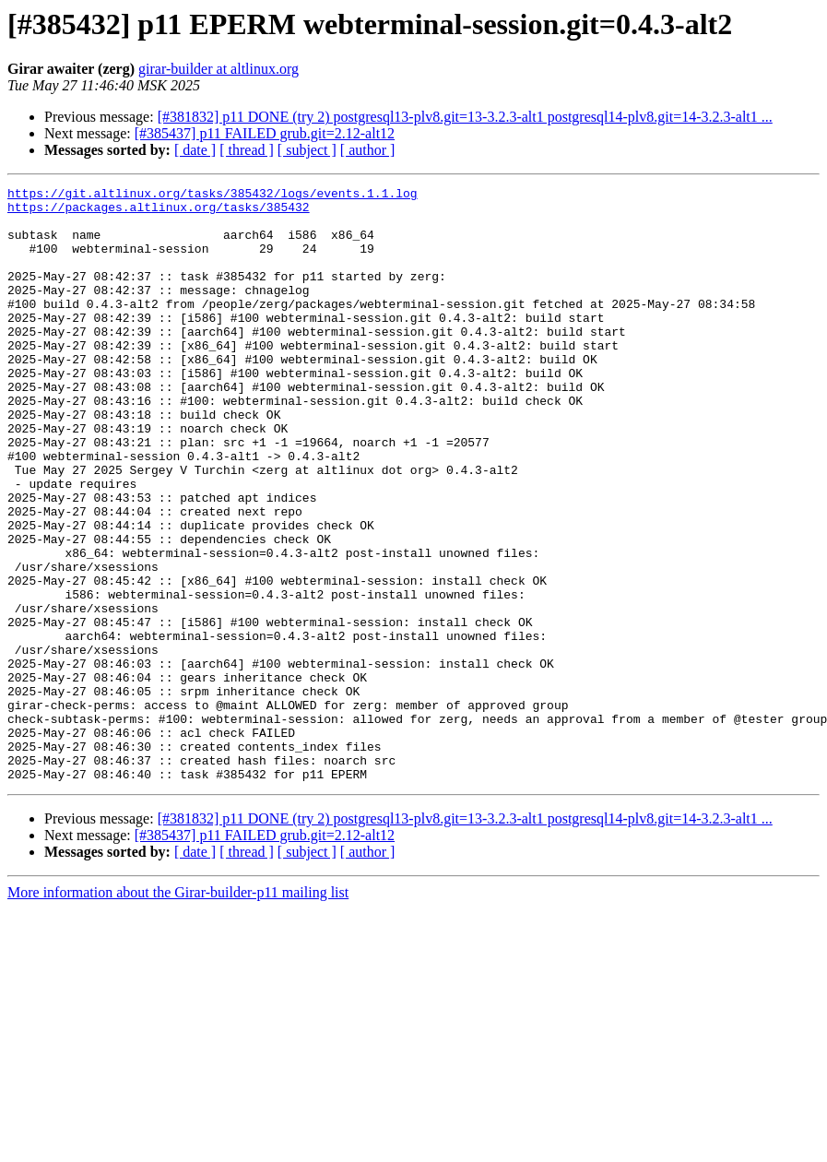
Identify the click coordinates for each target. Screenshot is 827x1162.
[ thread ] (246, 150)
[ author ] (368, 150)
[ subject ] (307, 150)
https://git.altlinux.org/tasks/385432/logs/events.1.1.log (212, 195)
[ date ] (195, 150)
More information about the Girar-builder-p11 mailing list (178, 1011)
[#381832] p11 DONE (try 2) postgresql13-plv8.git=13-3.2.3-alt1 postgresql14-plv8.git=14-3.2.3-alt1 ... (465, 117)
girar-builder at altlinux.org (218, 69)
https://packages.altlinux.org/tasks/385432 (158, 212)
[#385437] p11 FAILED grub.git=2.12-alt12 (265, 133)
